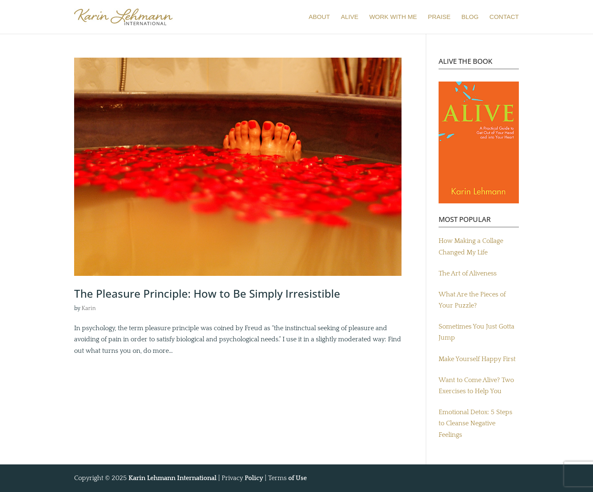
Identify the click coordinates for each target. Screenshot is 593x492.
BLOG (470, 17)
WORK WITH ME (393, 17)
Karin (89, 308)
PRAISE (439, 17)
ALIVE (350, 17)
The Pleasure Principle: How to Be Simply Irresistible (207, 293)
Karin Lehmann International (172, 478)
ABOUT (319, 17)
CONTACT (504, 17)
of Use (297, 478)
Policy (254, 478)
